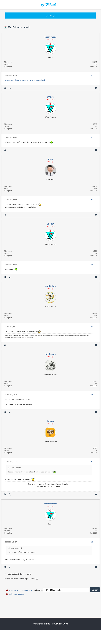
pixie (50, 159)
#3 (92, 200)
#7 (92, 462)
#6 (92, 395)
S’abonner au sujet (16, 594)
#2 (92, 137)
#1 (92, 75)
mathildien (50, 286)
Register (53, 15)
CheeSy (50, 224)
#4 (92, 264)
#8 (92, 542)
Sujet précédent (12, 574)
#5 (92, 327)
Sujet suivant (25, 574)
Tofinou (50, 421)
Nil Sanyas (51, 354)
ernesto (51, 97)
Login (46, 15)
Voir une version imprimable (20, 590)
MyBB (65, 624)
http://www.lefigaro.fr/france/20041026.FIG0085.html (25, 80)
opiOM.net (48, 4)
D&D (48, 624)
